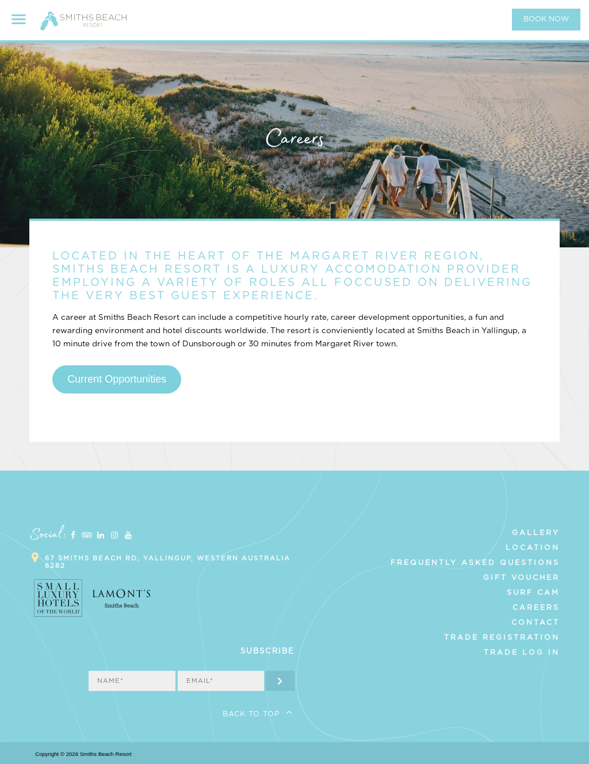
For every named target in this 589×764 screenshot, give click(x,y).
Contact (535, 622)
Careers (536, 607)
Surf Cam (533, 592)
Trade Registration (502, 637)
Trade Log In (522, 652)
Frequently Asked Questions (475, 562)
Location (533, 547)
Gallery (536, 532)
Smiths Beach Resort (83, 26)
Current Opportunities (116, 379)
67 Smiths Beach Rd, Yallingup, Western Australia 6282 (167, 562)
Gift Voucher (521, 577)
